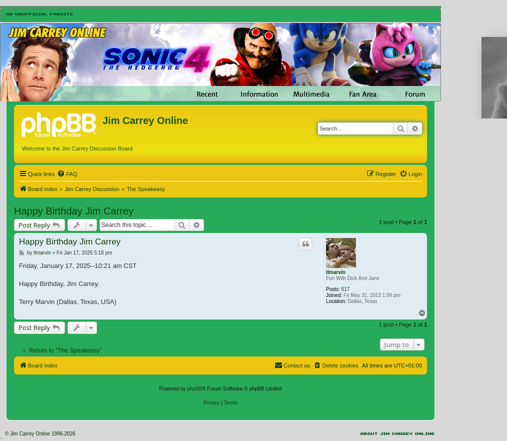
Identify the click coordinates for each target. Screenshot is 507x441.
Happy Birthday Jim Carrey (74, 211)
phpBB (194, 389)
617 (346, 289)
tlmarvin (336, 272)
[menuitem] (67, 174)
